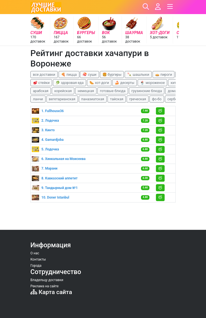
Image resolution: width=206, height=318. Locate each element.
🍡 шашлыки (138, 74)
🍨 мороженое (152, 83)
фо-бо (157, 99)
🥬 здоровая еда (69, 83)
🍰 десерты (124, 83)
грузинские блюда (146, 91)
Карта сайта (51, 291)
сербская (175, 99)
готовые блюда (113, 91)
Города (35, 266)
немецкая (86, 91)
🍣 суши (89, 74)
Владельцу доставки (46, 280)
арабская (40, 91)
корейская (63, 91)
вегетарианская (62, 99)
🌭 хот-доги (99, 83)
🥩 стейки (41, 83)
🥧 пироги (163, 74)
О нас (34, 253)
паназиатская (92, 99)
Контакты (38, 259)
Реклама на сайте (44, 286)
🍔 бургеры (112, 74)
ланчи (38, 99)
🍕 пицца (69, 74)
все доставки (44, 74)
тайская (116, 99)
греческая (137, 99)
